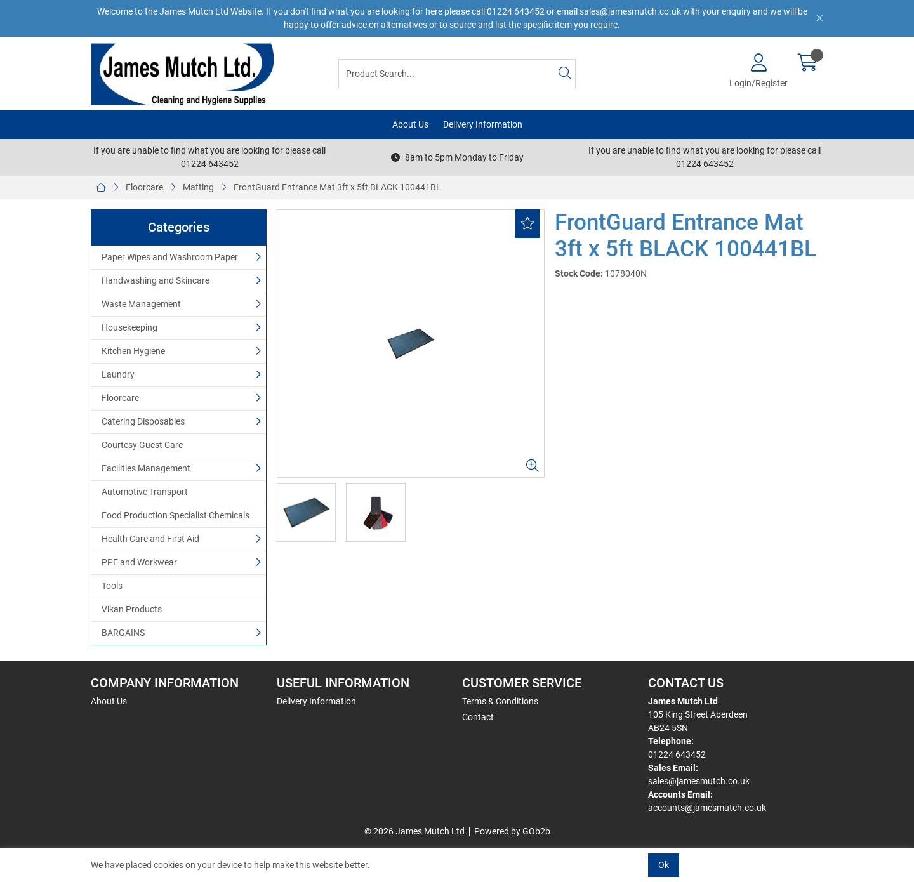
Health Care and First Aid (150, 539)
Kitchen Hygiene (133, 351)
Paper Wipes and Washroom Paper (170, 257)
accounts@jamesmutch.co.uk (707, 808)
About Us (410, 124)
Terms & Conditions (500, 701)
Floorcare (144, 187)
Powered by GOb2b (512, 831)
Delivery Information (482, 124)
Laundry (118, 374)
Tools (112, 586)
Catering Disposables (143, 421)
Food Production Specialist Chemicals (175, 515)
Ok (663, 865)
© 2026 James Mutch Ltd (414, 831)
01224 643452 (677, 754)
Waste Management (141, 304)
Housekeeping (129, 327)
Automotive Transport (145, 492)
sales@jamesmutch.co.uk (699, 781)
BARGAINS (123, 633)
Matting (198, 187)
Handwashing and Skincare (155, 280)
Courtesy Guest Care (142, 445)
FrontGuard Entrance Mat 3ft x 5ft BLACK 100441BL (337, 187)
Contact (478, 717)
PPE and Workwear (139, 562)
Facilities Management (146, 468)
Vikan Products (132, 609)
